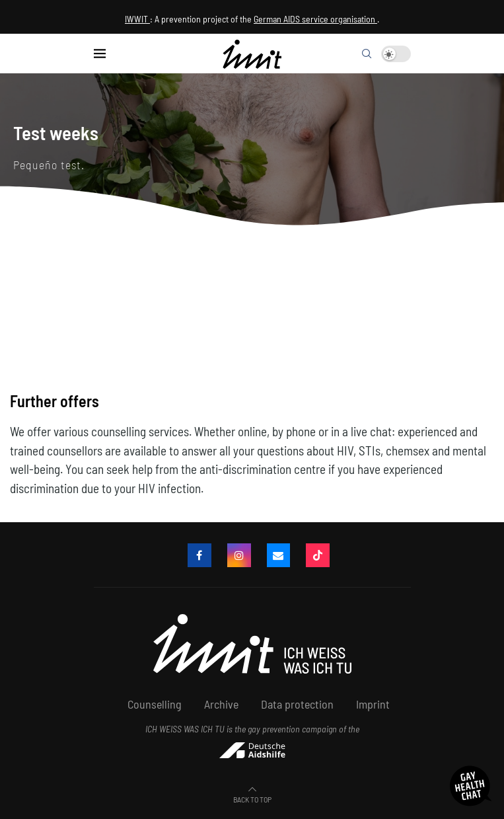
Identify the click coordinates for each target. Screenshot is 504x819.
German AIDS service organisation (315, 18)
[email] (279, 555)
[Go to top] (252, 798)
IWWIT (137, 18)
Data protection (297, 704)
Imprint (373, 704)
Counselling (154, 704)
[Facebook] (199, 555)
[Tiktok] (318, 555)
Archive (221, 704)
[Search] (366, 53)
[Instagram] (239, 555)
